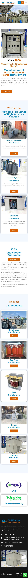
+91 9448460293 (8, 547)
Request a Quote (22, 2)
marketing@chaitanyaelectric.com (13, 542)
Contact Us (19, 575)
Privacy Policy (19, 573)
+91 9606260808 (8, 545)
